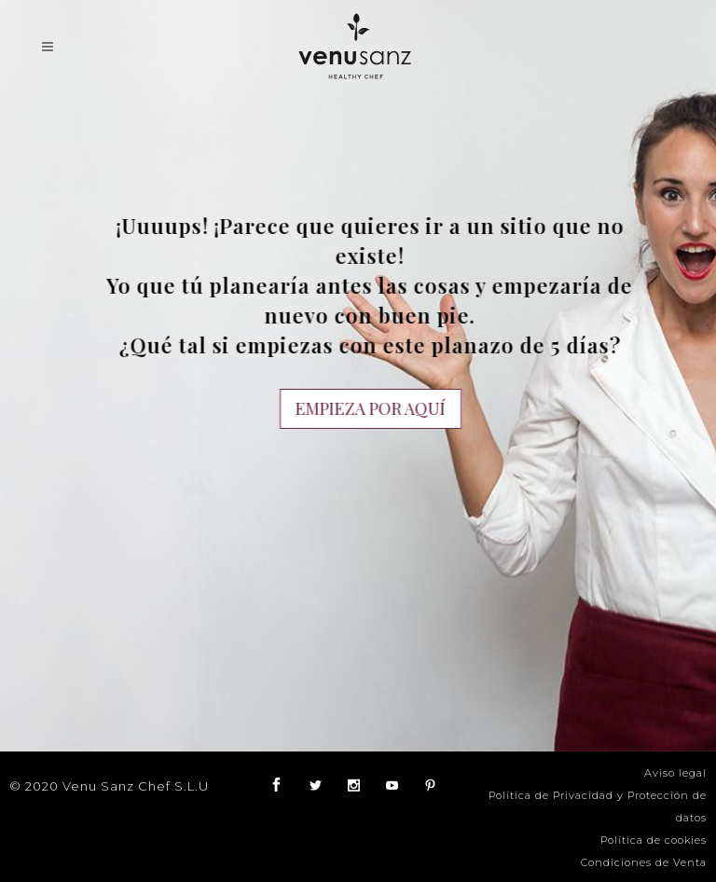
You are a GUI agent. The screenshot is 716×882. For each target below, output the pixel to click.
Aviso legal (675, 772)
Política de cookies (653, 840)
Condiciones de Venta (644, 862)
